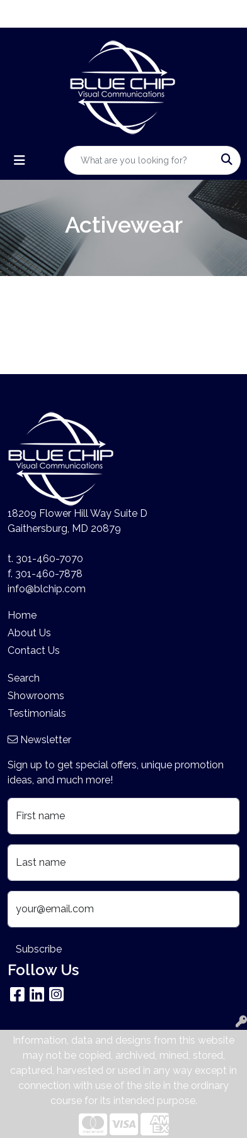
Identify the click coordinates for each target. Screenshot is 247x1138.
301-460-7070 (49, 559)
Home (22, 615)
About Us (29, 633)
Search (24, 678)
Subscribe (39, 949)
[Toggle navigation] (19, 160)
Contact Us (34, 650)
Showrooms (36, 696)
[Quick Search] (139, 160)
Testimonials (37, 713)
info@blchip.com (47, 589)
